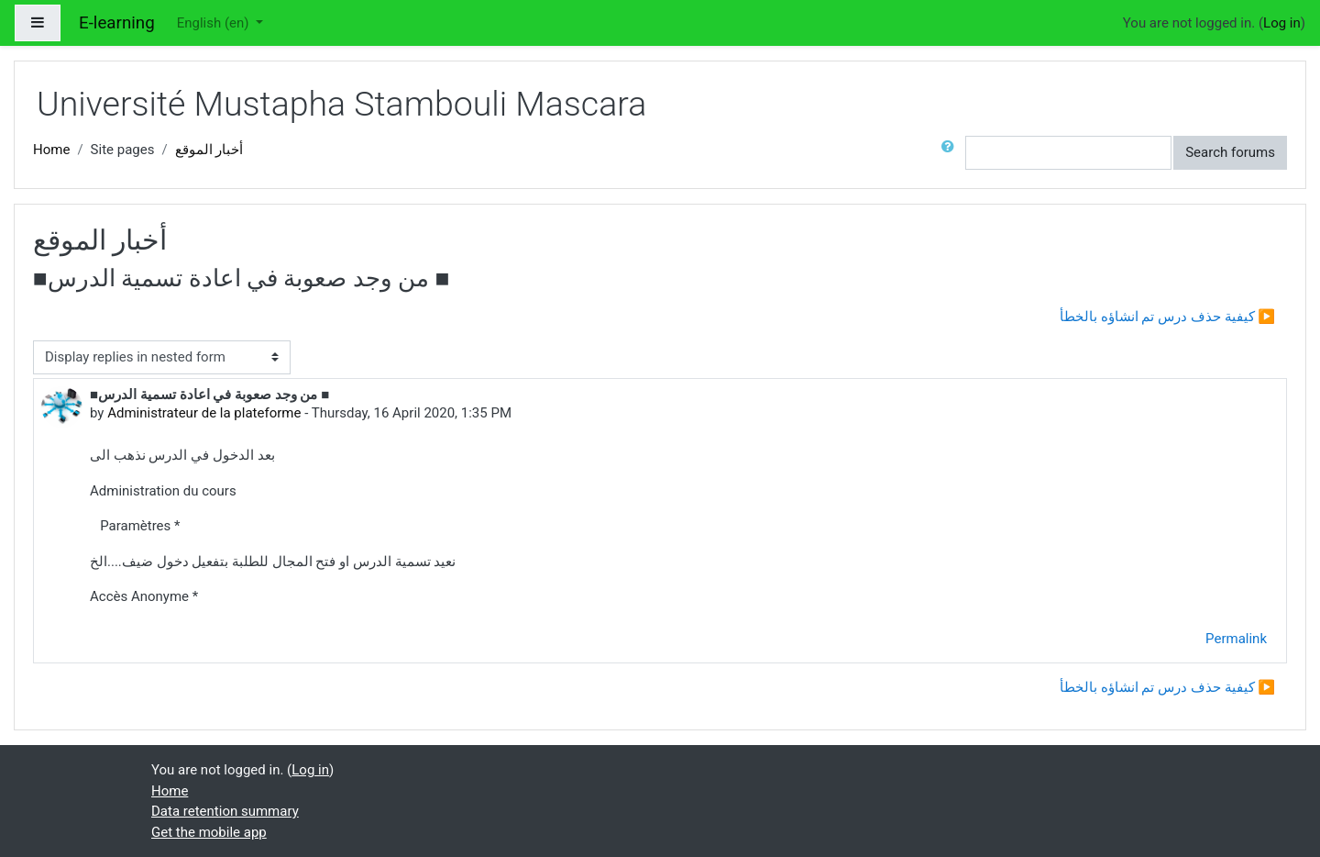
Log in (1282, 23)
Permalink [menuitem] (1236, 638)
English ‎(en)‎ (215, 23)
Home (51, 149)
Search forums (1230, 152)
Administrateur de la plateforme (204, 413)
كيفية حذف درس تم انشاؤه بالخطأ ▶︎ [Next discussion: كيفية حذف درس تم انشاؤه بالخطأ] (1167, 316)
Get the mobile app (209, 832)
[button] (951, 153)
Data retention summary (225, 811)
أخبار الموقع (209, 149)
